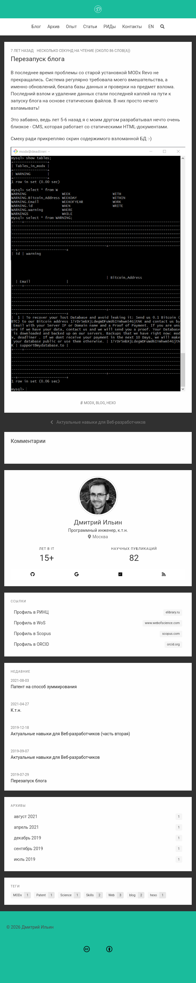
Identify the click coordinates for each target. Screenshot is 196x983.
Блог (36, 26)
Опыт (71, 26)
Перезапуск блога (29, 780)
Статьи (90, 26)
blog (100, 403)
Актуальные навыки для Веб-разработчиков (55, 757)
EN (151, 26)
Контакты (132, 26)
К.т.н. (16, 710)
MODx (89, 403)
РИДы (109, 26)
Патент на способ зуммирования (44, 686)
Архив (53, 26)
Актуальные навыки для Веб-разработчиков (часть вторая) (70, 733)
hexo (111, 403)
